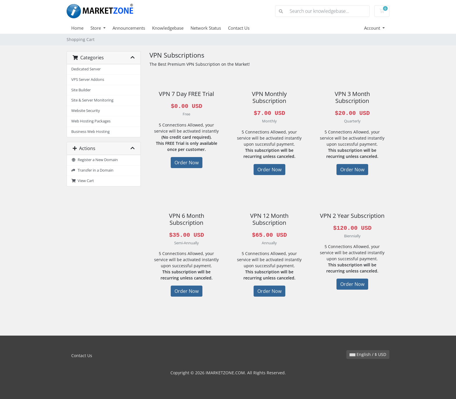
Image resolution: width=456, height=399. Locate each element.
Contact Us (239, 28)
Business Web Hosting (90, 131)
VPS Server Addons (87, 79)
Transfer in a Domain (92, 170)
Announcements (129, 28)
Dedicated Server (86, 69)
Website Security (85, 110)
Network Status (205, 28)
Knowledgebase (168, 28)
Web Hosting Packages (91, 121)
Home (77, 28)
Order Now (186, 162)
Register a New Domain (94, 159)
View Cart (82, 180)
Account (372, 28)
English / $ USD (368, 354)
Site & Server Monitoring (92, 100)
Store (96, 28)
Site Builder (81, 90)
